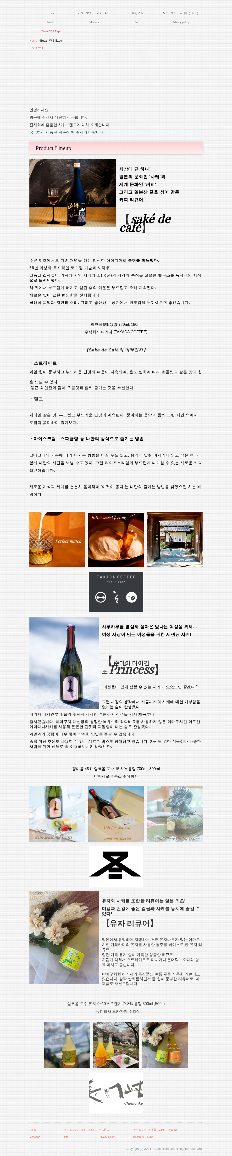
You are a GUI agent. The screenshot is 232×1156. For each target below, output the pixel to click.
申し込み (138, 13)
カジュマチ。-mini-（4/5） (94, 13)
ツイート (38, 48)
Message (94, 22)
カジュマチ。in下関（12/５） (181, 13)
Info (137, 22)
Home (51, 13)
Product (51, 22)
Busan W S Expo (51, 31)
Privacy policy (181, 22)
